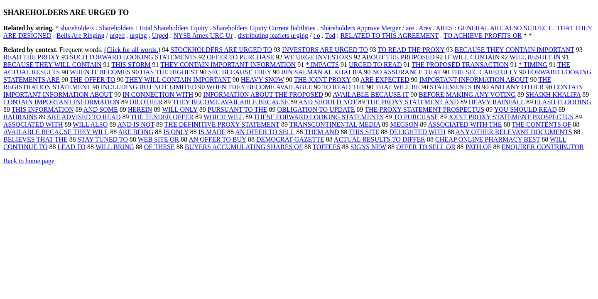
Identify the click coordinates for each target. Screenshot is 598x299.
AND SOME (100, 109)
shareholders (77, 28)
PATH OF (479, 146)
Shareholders (116, 28)
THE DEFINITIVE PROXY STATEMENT (221, 124)
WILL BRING (115, 146)
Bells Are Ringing (80, 35)
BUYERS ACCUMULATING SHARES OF (244, 146)
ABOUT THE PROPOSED (398, 57)
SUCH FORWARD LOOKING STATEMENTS (133, 57)
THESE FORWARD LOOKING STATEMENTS (319, 116)
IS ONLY (175, 131)
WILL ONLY (180, 109)
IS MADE (212, 131)
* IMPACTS (322, 64)
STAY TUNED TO (103, 139)
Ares (425, 28)
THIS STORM (130, 64)
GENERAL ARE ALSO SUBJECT (504, 28)
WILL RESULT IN (535, 57)
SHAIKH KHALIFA (553, 94)
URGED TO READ (375, 64)
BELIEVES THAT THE (35, 139)
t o (316, 35)
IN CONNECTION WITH (158, 94)
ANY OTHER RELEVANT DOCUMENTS (514, 131)
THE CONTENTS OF (541, 124)
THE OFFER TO (92, 79)
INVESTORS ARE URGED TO (325, 49)
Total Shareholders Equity (173, 28)
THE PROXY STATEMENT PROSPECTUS (424, 109)
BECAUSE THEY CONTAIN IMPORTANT (514, 49)
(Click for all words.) (132, 49)
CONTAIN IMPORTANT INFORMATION (61, 101)
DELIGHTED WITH (417, 131)
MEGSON (404, 124)
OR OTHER (146, 101)
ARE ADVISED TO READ (84, 116)
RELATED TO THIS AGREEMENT (390, 35)
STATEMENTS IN (455, 87)
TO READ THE (343, 87)
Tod (330, 35)
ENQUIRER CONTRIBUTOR (543, 146)
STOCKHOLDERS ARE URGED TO (221, 49)
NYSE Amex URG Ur (203, 35)
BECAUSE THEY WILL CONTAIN (52, 64)
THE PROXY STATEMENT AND (412, 101)
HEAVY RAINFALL (496, 101)
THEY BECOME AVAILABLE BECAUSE (230, 101)
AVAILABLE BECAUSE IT (371, 94)
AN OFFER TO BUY (217, 139)
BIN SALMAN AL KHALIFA (321, 72)
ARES (444, 28)
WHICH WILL (223, 116)
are (410, 28)
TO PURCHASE (416, 116)
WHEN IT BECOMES (100, 72)
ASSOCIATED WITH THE (465, 124)
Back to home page (28, 160)
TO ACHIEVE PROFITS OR (483, 35)
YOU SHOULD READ (525, 109)
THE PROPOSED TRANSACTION (460, 64)
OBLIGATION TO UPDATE (316, 109)
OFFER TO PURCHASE (240, 57)
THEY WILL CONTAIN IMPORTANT (178, 79)
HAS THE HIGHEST (169, 72)
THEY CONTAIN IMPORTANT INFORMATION (228, 64)
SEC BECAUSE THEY (239, 72)
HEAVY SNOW (262, 79)
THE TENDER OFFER (162, 116)
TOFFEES (327, 146)
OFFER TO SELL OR (425, 146)
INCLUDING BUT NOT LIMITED (148, 87)
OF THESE (159, 146)
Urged (160, 35)
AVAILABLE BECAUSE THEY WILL (55, 131)
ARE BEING (135, 131)
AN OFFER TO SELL (264, 131)
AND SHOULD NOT (327, 101)
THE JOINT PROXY (322, 79)
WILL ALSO (90, 124)
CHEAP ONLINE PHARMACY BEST (487, 139)
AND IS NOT (135, 124)
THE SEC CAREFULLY (484, 72)
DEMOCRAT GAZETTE (290, 139)
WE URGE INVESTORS (318, 57)
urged (117, 35)
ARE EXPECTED (384, 79)
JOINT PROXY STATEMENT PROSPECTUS (510, 116)
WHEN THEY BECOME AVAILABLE (259, 87)
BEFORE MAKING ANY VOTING (467, 94)
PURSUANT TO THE (237, 109)
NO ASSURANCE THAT (406, 72)
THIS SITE (364, 131)
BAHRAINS (20, 116)
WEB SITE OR (158, 139)
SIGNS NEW (368, 146)
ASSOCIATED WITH (33, 124)
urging (138, 35)
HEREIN (140, 109)
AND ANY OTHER (517, 87)
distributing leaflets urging (273, 35)
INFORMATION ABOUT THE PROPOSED (263, 94)
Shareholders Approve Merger (360, 28)
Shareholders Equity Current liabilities (264, 28)
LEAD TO (72, 146)
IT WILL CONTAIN (472, 57)
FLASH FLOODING (562, 101)
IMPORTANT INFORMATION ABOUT (474, 79)
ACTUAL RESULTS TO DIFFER (379, 139)
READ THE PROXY (31, 57)
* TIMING (533, 64)
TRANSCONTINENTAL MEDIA (334, 124)
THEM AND (321, 131)
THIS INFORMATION (43, 109)
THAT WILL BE (397, 87)
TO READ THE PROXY (411, 49)
